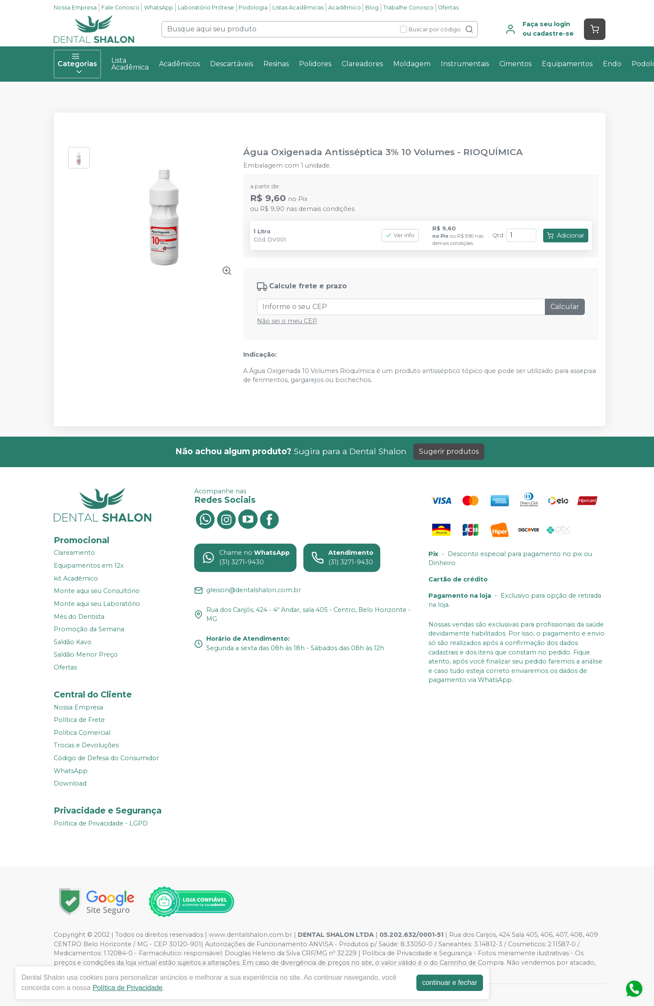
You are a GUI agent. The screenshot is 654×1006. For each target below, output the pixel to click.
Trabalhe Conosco (408, 7)
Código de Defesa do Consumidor (106, 758)
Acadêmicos (179, 64)
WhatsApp (158, 7)
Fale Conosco (120, 7)
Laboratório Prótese (206, 7)
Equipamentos (567, 64)
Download (70, 783)
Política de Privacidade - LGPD (101, 823)
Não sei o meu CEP (287, 321)
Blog (372, 7)
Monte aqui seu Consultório (97, 591)
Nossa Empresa (75, 7)
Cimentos (515, 64)
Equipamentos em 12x (89, 565)
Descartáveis (231, 64)
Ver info (400, 235)
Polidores (315, 64)
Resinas (276, 64)
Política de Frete (79, 720)
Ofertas (448, 7)
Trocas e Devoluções (86, 745)
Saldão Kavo (73, 642)
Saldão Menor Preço (86, 655)
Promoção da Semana (89, 629)
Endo (612, 64)
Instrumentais (465, 64)
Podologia (253, 7)
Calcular (564, 307)
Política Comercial (82, 733)
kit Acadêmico (76, 578)
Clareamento (74, 553)
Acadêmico (344, 7)
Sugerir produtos (449, 451)
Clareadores (362, 64)
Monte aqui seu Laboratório (97, 604)
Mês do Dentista (79, 617)
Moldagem (412, 64)
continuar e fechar (451, 982)
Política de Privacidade (130, 987)
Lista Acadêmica (130, 63)
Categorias (77, 64)
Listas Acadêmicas (298, 7)
